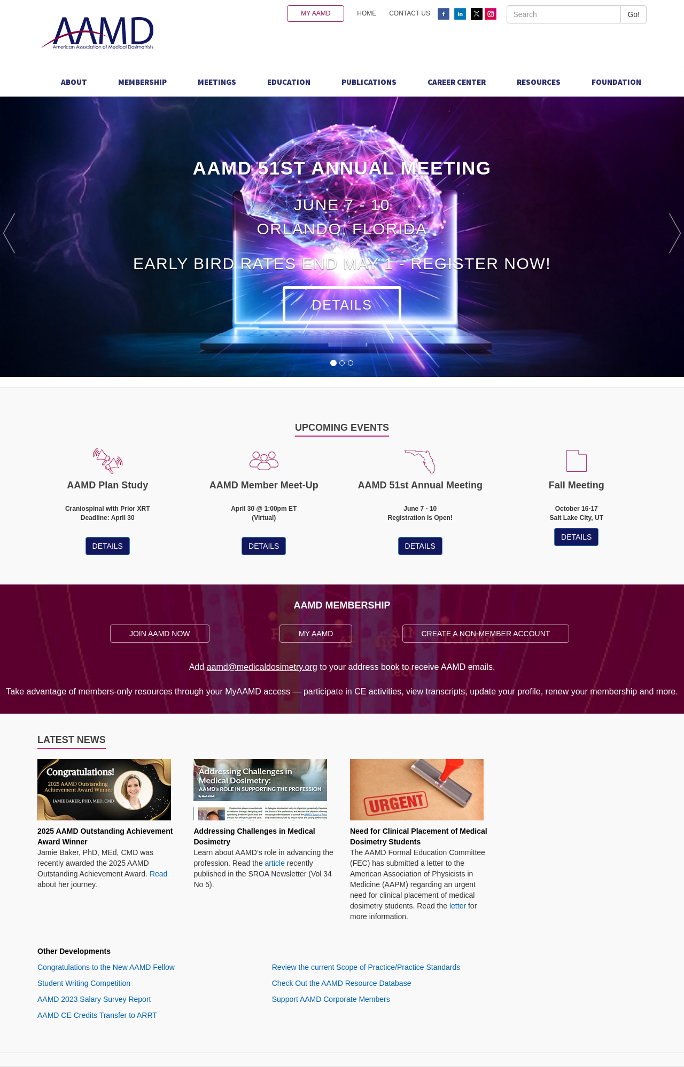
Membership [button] (142, 82)
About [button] (74, 82)
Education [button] (288, 82)
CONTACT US (409, 13)
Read (158, 874)
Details (342, 304)
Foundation (616, 82)
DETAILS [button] (107, 546)
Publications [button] (369, 82)
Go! (633, 14)
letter (457, 906)
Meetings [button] (217, 82)
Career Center (457, 82)
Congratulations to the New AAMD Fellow (106, 967)
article (275, 863)
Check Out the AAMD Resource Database (341, 983)
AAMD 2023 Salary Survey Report (94, 999)
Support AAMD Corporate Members (331, 999)
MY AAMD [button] (315, 13)
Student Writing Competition (83, 983)
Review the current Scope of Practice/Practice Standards (366, 967)
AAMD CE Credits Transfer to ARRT (97, 1015)
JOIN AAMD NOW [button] (159, 633)
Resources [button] (539, 82)
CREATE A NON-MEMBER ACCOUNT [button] (486, 633)
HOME (366, 13)
